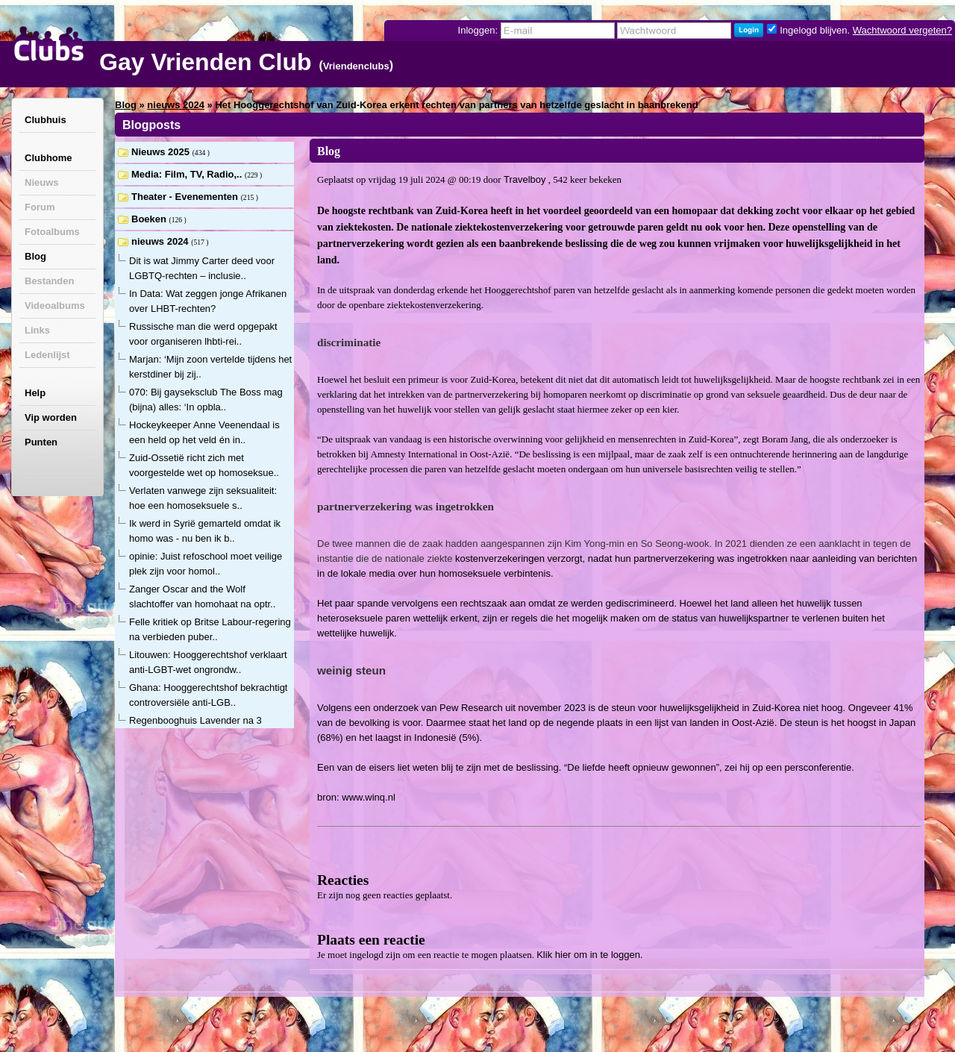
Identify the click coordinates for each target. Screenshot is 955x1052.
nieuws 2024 (175, 104)
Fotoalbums (52, 231)
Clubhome (48, 157)
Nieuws (42, 182)
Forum (39, 207)
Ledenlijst (47, 354)
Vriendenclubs (356, 66)
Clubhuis (45, 119)
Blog (35, 256)
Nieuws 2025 (161, 151)
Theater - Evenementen (186, 196)
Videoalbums (55, 305)
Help (35, 392)
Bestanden (49, 281)
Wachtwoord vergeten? (902, 30)
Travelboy (525, 179)
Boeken (150, 219)
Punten (41, 442)
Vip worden (51, 417)
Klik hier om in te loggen (588, 954)
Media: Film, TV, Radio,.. (188, 174)
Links (37, 330)
